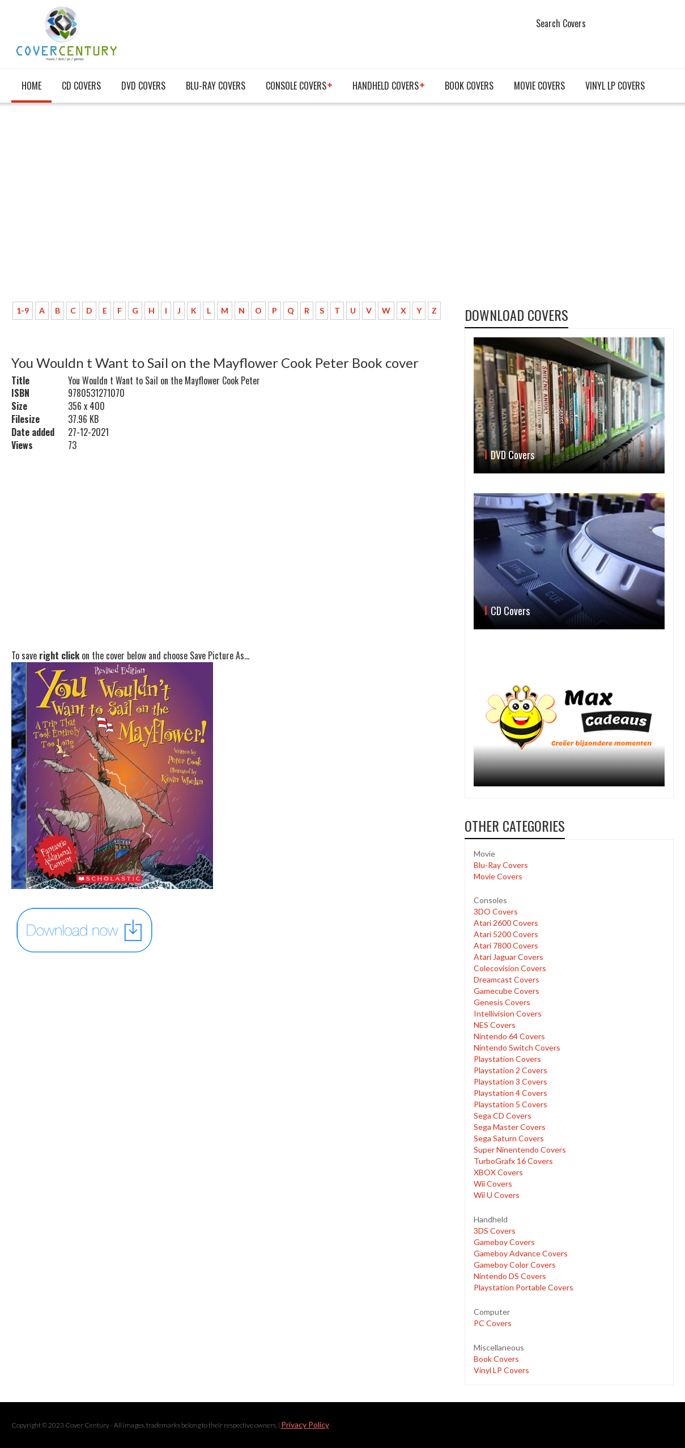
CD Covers (81, 85)
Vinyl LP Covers (615, 85)
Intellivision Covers (508, 1013)
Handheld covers (385, 85)
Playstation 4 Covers (510, 1093)
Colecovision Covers (510, 968)
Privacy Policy (305, 1424)
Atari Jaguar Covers (508, 957)
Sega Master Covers (510, 1127)
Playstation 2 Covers (510, 1070)
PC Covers (493, 1323)
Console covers (296, 85)
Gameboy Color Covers (515, 1264)
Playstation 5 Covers (510, 1104)
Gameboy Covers (504, 1242)
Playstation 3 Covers (510, 1081)
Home (31, 85)
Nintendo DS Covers (510, 1276)
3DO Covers (496, 911)
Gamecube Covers (506, 991)
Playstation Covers (507, 1059)
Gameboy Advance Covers (521, 1253)
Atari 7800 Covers (506, 945)
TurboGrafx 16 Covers (513, 1161)
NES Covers (495, 1025)
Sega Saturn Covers (509, 1138)
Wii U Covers (497, 1195)
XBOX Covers (498, 1172)
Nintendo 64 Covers (509, 1036)
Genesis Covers (502, 1002)
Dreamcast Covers (506, 979)
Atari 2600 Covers (506, 923)
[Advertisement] (229, 208)
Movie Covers (539, 85)
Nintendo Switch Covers (517, 1047)
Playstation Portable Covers (523, 1287)
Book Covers (469, 85)
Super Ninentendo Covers (520, 1149)
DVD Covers (143, 85)
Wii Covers (493, 1183)
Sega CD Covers (502, 1115)
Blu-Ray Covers (215, 85)
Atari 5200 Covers (506, 934)
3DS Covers (495, 1230)
